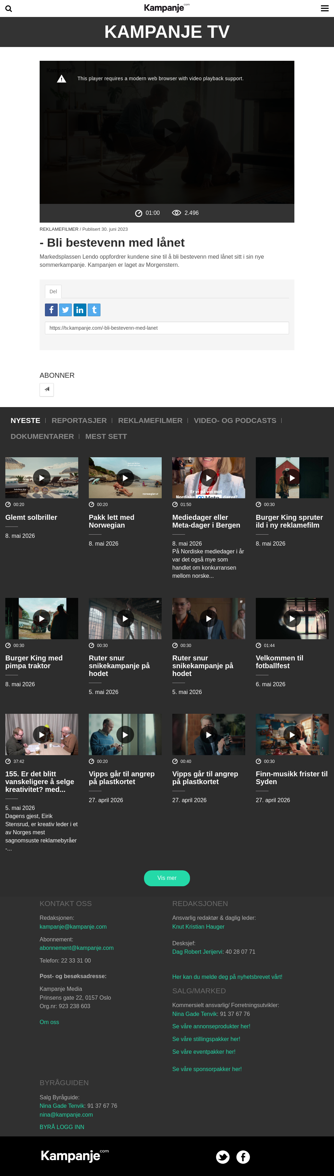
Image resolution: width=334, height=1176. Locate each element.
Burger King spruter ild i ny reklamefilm (289, 521)
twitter (223, 1157)
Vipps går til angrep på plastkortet (122, 778)
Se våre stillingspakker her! (207, 1039)
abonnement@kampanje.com (77, 948)
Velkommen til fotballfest (280, 662)
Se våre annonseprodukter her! (211, 1026)
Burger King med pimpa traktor (34, 662)
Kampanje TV (167, 32)
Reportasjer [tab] (79, 420)
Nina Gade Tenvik (194, 1014)
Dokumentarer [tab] (42, 436)
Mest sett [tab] (106, 436)
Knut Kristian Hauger (198, 927)
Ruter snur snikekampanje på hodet (119, 665)
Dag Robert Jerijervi (197, 952)
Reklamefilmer (59, 229)
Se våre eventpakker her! (204, 1052)
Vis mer (167, 878)
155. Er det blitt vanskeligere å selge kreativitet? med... (39, 781)
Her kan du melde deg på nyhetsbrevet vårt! (227, 977)
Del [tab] (53, 291)
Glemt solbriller (31, 517)
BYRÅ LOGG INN (62, 1127)
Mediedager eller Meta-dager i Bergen (206, 521)
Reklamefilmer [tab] (150, 420)
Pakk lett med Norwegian (111, 521)
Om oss (49, 1022)
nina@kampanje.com (66, 1115)
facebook (243, 1157)
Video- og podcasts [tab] (235, 420)
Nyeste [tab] (25, 420)
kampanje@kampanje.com (73, 927)
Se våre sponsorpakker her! (207, 1069)
